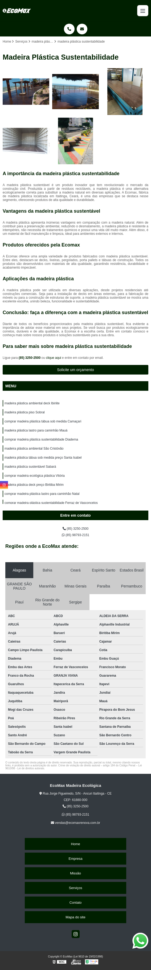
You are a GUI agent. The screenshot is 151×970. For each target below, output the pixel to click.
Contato (76, 903)
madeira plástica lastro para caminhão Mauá (36, 430)
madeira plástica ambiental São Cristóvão (34, 448)
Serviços (75, 888)
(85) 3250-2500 (30, 358)
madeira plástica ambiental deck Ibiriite (32, 403)
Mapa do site (75, 917)
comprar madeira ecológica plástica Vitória (35, 476)
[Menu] (142, 10)
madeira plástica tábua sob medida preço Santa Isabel (43, 457)
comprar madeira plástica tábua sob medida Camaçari (43, 421)
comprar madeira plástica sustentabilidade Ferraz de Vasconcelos (51, 503)
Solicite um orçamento (75, 370)
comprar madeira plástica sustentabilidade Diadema (41, 439)
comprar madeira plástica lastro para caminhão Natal (42, 494)
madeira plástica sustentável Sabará (30, 466)
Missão (75, 873)
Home (75, 844)
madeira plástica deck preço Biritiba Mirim (34, 485)
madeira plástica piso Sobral (25, 412)
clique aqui (53, 358)
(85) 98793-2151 (75, 535)
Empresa (75, 859)
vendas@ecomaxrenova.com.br (75, 823)
